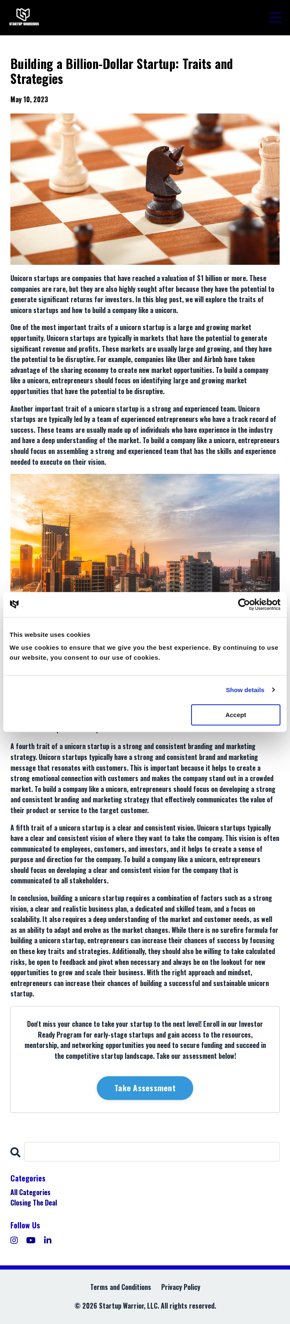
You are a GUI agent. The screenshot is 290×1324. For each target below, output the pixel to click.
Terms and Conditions (120, 1287)
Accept (235, 714)
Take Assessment (145, 1088)
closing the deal (33, 1203)
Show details (245, 689)
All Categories (30, 1192)
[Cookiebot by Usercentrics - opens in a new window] (244, 604)
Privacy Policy (180, 1287)
